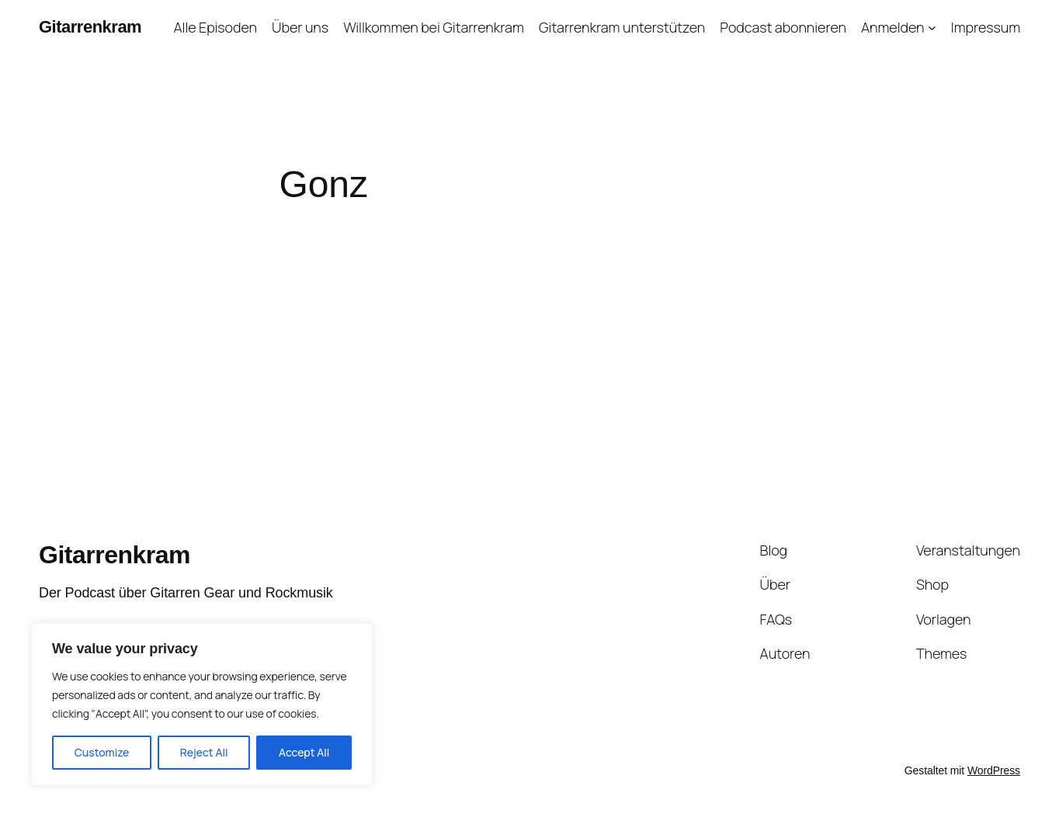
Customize (102, 752)
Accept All (304, 752)
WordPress (993, 770)
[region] (202, 704)
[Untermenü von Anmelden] (932, 27)
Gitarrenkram (90, 26)
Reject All (204, 752)
